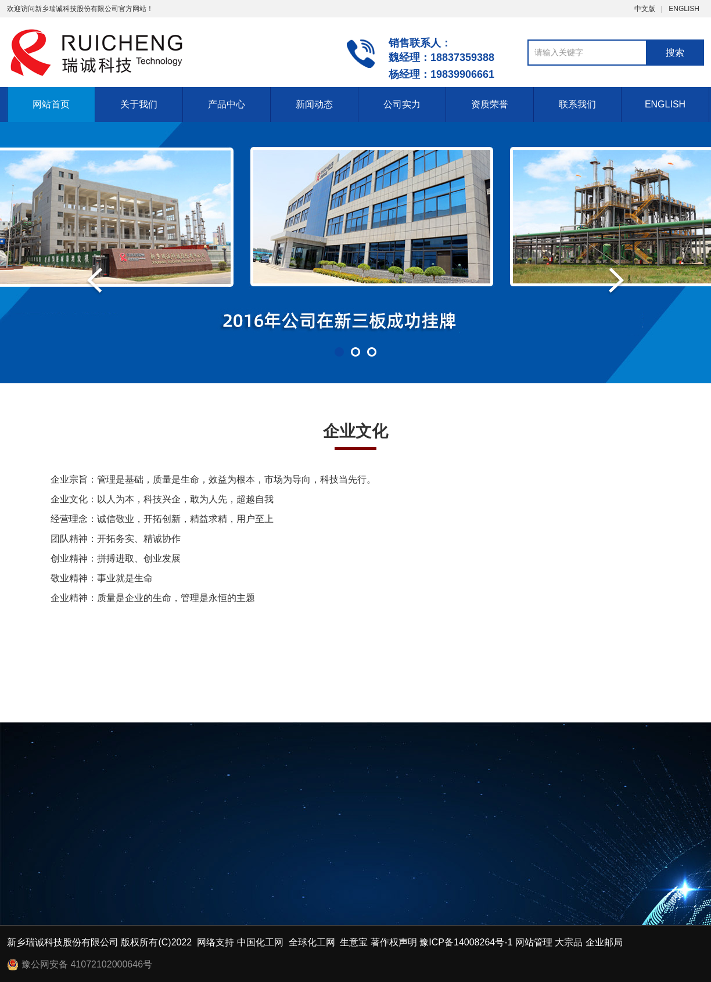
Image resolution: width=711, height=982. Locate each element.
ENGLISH (684, 9)
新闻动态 (314, 104)
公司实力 (402, 104)
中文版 (644, 9)
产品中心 (226, 104)
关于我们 (138, 104)
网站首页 (51, 104)
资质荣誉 (489, 104)
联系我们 (577, 104)
